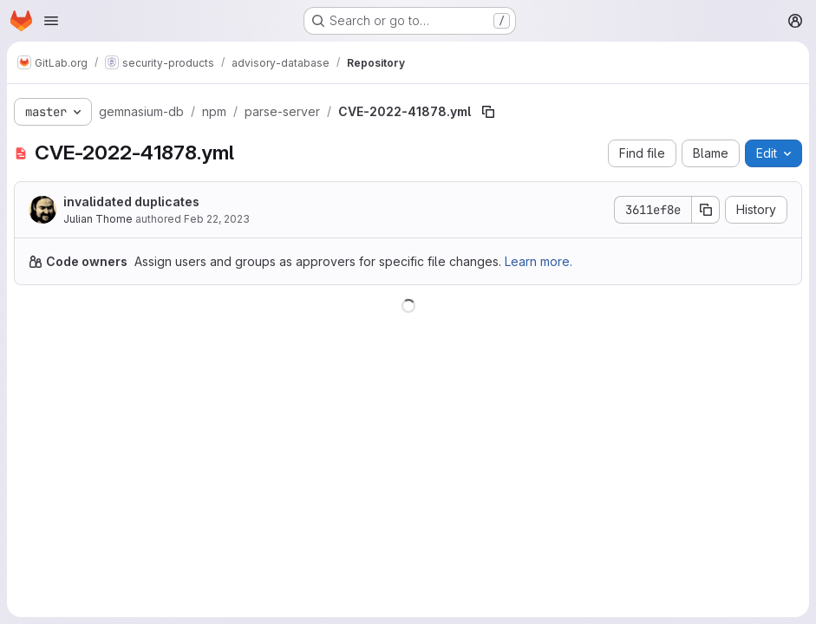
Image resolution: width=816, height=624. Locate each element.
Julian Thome (98, 218)
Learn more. (538, 261)
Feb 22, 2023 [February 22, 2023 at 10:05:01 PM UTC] (217, 218)
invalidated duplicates (131, 201)
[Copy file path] (488, 112)
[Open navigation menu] (51, 21)
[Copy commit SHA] (706, 210)
